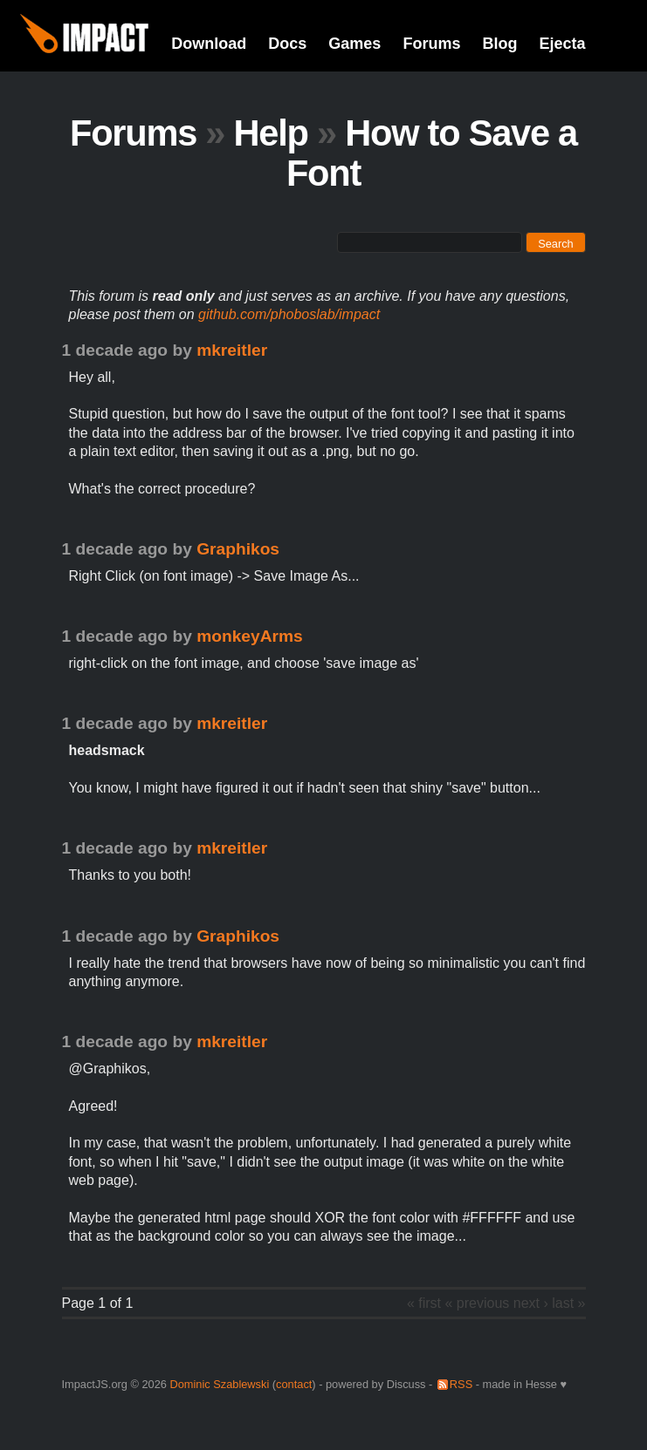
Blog (499, 43)
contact (294, 1384)
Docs (287, 43)
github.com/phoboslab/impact (289, 314)
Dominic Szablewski (219, 1384)
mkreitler (231, 350)
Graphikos (237, 549)
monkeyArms (249, 636)
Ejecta (562, 43)
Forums (431, 43)
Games (354, 43)
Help (271, 132)
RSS (461, 1384)
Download (208, 43)
